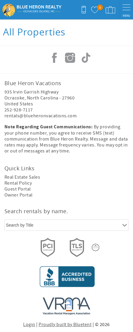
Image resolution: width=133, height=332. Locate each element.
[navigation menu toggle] (126, 9)
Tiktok (86, 58)
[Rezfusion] (95, 247)
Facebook (54, 58)
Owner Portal (18, 195)
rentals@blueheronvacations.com (40, 116)
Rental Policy (18, 183)
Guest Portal (17, 189)
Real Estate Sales (22, 177)
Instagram (70, 58)
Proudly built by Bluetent (65, 325)
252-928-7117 (18, 110)
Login (29, 325)
